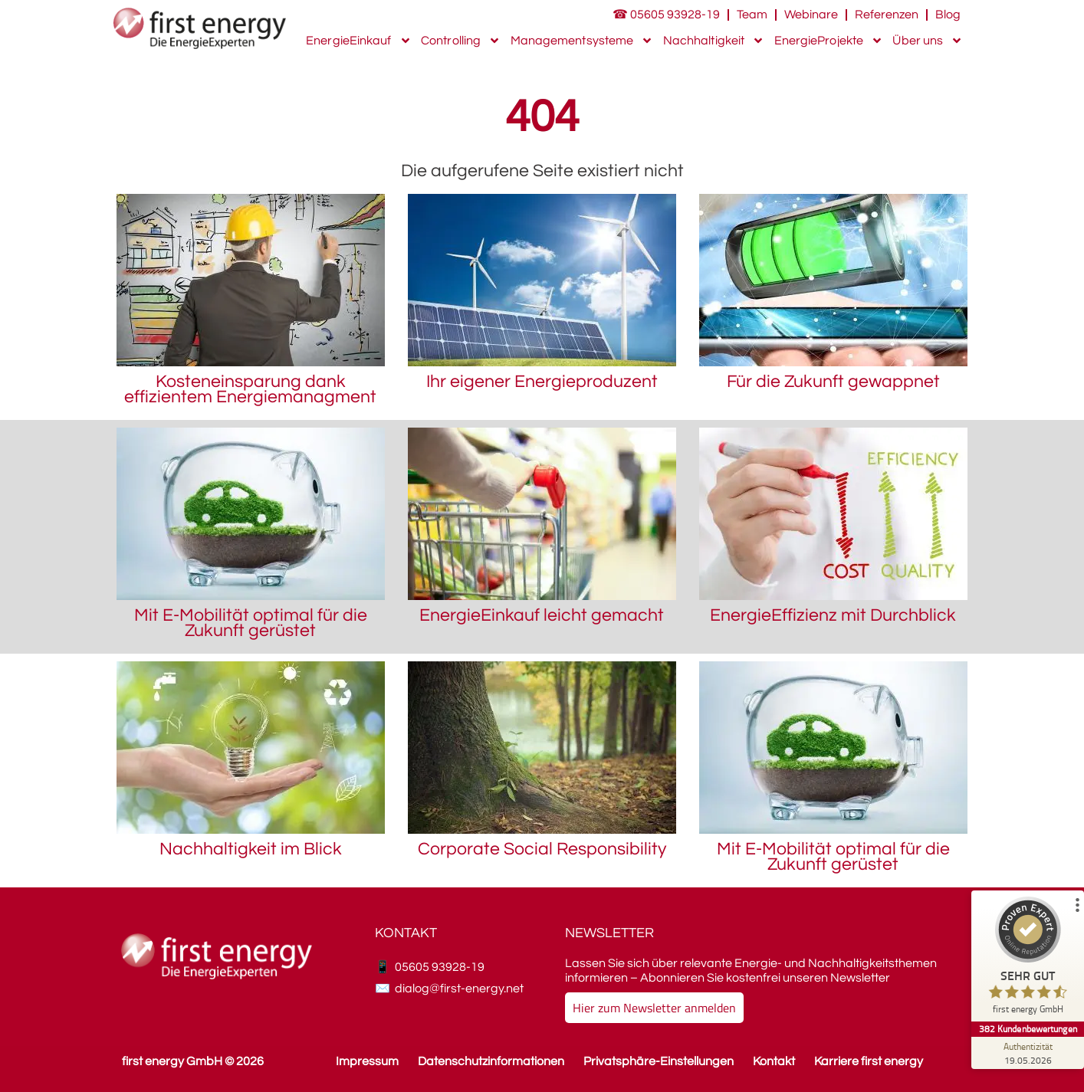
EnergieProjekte (829, 40)
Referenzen (886, 14)
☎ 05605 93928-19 (666, 14)
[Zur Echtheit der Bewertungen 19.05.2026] (1026, 1053)
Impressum (367, 1061)
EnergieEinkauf (358, 40)
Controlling (461, 40)
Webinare (811, 14)
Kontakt (774, 1061)
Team (752, 14)
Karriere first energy (868, 1061)
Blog (948, 14)
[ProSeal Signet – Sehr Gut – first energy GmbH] (1026, 959)
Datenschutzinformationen (491, 1061)
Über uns (927, 40)
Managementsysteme (582, 40)
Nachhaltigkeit (713, 40)
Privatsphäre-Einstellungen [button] (658, 1061)
